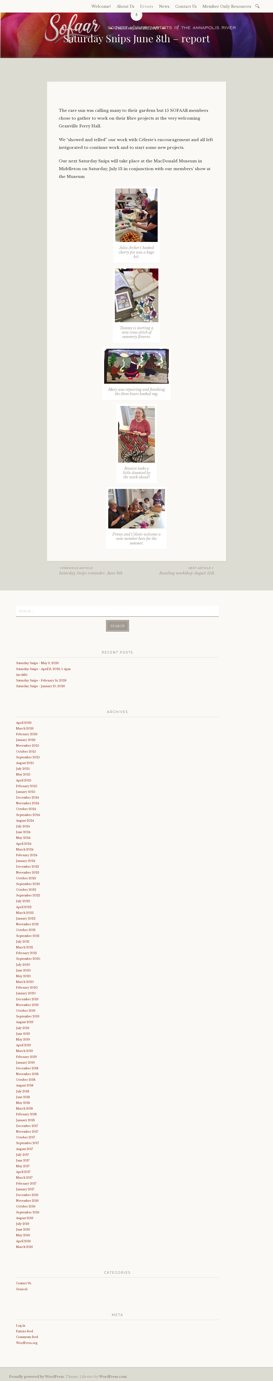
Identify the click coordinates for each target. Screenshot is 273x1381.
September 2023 (28, 883)
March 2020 (25, 981)
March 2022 (25, 912)
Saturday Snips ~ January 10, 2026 (40, 685)
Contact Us (186, 6)
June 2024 (23, 831)
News (164, 6)
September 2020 (28, 958)
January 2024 (25, 860)
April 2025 (23, 779)
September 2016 (27, 1211)
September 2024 (28, 814)
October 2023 (26, 877)
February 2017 (26, 1183)
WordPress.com (113, 1376)
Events (146, 6)
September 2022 (28, 895)
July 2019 (22, 1027)
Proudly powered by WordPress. (37, 1376)
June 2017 (23, 1160)
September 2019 (27, 1016)
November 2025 (27, 745)
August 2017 (24, 1148)
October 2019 (25, 1010)
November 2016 (27, 1200)
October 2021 (25, 929)
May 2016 (23, 1234)
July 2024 (23, 826)
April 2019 (23, 1044)
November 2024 (27, 802)
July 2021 (22, 941)
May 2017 (23, 1165)
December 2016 (27, 1194)
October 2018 (25, 1079)
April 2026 (24, 722)
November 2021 (27, 923)
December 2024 (27, 797)
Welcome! (101, 6)
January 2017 (25, 1189)
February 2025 (26, 785)
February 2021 (26, 952)
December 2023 (27, 866)
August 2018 (24, 1085)
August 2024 (25, 820)
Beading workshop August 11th (175, 571)
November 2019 (27, 1004)
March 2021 (24, 947)
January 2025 (25, 791)
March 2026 (25, 728)
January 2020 (26, 993)
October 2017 (25, 1137)
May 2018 (23, 1102)
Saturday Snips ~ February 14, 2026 (41, 680)
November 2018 (27, 1073)
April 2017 (23, 1171)
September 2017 (27, 1142)
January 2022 (25, 918)
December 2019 (27, 998)
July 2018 (22, 1090)
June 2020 (23, 969)
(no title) (21, 674)
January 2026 (25, 739)
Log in (20, 1325)
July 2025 (23, 768)
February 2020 (27, 987)
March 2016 (24, 1246)
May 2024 (23, 837)
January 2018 (25, 1119)
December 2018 (27, 1068)
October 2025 (26, 751)
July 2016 (22, 1223)
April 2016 (23, 1240)
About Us (125, 6)
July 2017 (22, 1154)
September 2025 (28, 756)
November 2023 (27, 872)
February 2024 (26, 854)
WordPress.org (27, 1342)
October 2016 (25, 1206)
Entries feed (24, 1331)
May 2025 (23, 774)
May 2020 (23, 975)
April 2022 (24, 906)
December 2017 (27, 1125)
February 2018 (26, 1114)
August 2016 (24, 1217)
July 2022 (23, 900)
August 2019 (24, 1021)
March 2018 (24, 1108)
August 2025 (25, 762)
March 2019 (24, 1050)
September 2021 (27, 935)
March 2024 (24, 848)
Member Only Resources (227, 6)
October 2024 (26, 808)
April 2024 (23, 843)
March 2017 (24, 1177)
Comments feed (27, 1336)
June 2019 (23, 1033)
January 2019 (25, 1062)
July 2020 (23, 964)
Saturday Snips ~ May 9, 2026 (37, 662)
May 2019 (23, 1039)
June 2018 (23, 1096)
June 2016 (23, 1229)
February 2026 (27, 733)
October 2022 (26, 889)
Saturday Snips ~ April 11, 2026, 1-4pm (43, 668)
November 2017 (27, 1131)
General (21, 1288)
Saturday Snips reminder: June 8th (98, 571)
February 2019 (26, 1056)
